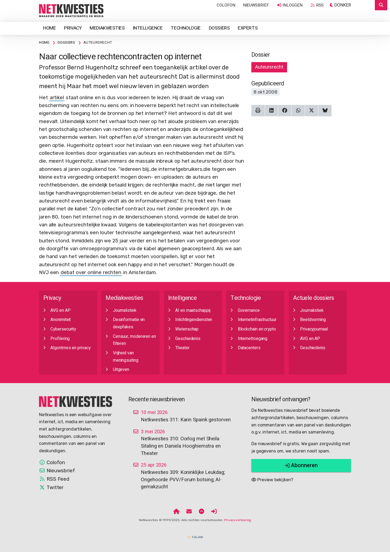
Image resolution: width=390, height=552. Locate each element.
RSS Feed (54, 479)
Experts (248, 28)
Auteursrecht (269, 67)
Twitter (51, 487)
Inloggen (290, 5)
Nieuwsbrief (256, 5)
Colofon (226, 5)
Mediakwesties (107, 28)
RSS (317, 5)
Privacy (73, 28)
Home (49, 28)
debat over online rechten (91, 272)
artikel (57, 98)
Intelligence (148, 28)
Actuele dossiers (313, 298)
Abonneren (301, 465)
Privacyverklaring (237, 520)
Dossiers (219, 28)
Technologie (185, 28)
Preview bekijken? (272, 479)
